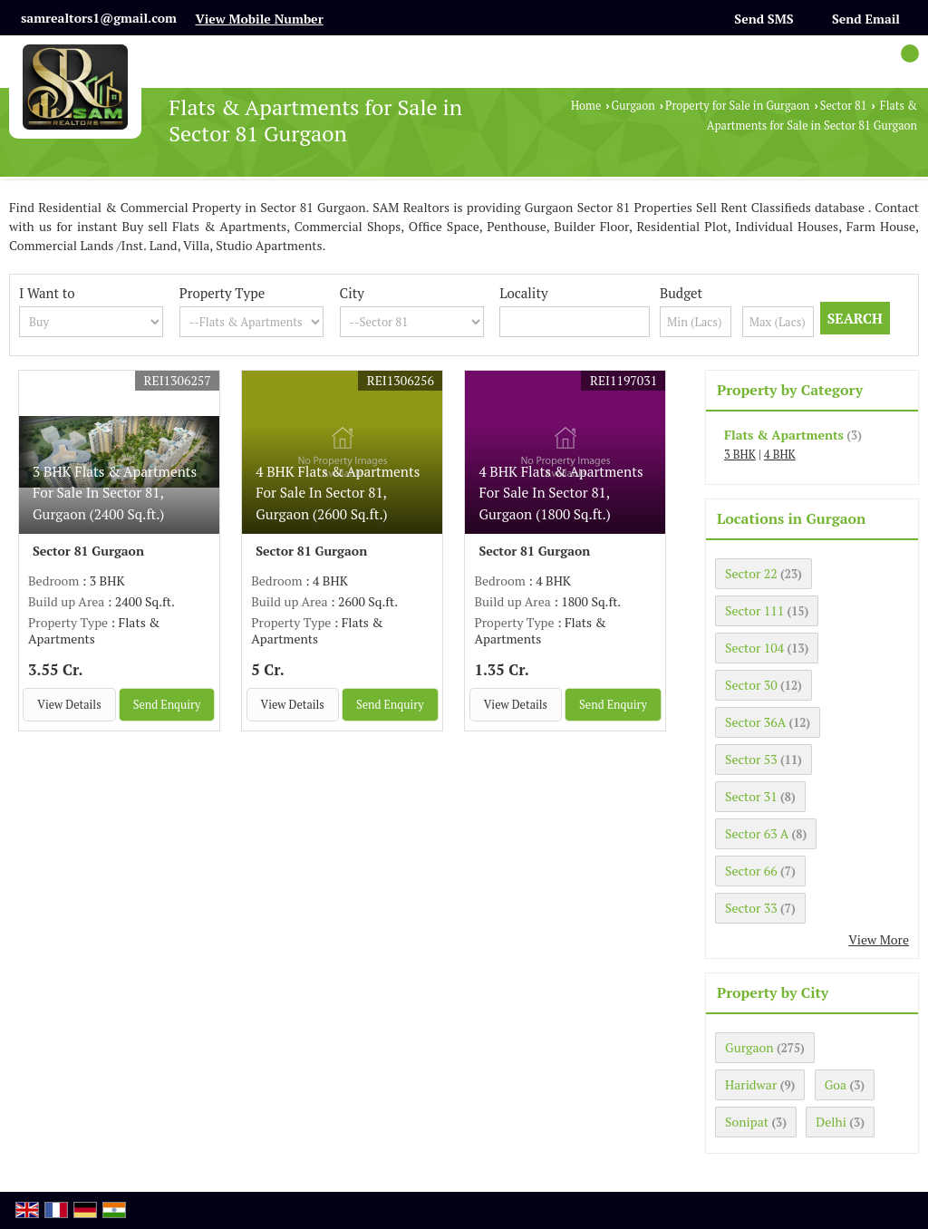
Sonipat (746, 1121)
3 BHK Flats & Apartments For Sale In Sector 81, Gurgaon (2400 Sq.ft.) (115, 492)
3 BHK (740, 454)
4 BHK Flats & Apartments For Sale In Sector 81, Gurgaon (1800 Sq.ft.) (560, 492)
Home (586, 105)
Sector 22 (751, 573)
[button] (259, 18)
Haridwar (751, 1084)
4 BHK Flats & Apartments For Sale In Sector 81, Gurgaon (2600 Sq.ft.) (338, 492)
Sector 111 (754, 610)
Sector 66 (751, 870)
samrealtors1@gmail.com (99, 17)
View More (878, 939)
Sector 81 (843, 105)
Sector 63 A (756, 833)
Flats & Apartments (784, 434)
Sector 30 (751, 684)
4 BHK (780, 454)
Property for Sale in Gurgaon (737, 105)
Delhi (831, 1121)
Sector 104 (754, 647)
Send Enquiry (167, 704)
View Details (69, 704)
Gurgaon (633, 105)
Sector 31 (751, 796)
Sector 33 (751, 907)
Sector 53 (751, 759)
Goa (835, 1084)
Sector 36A (755, 722)
